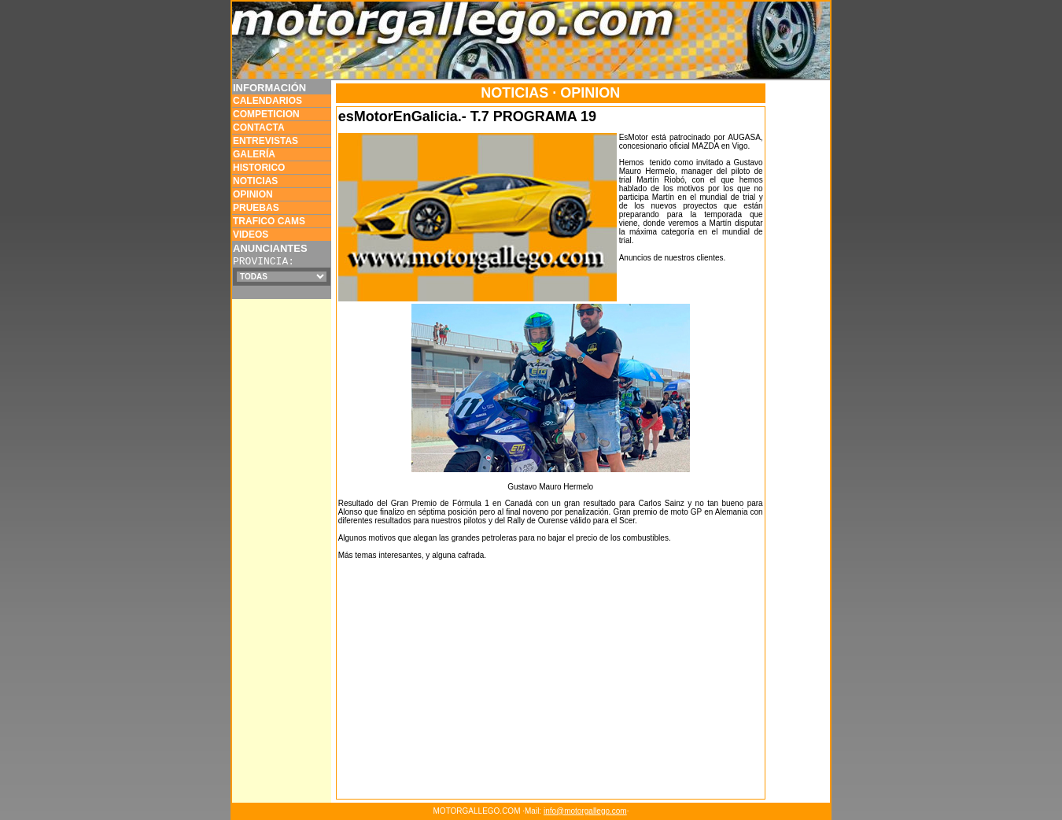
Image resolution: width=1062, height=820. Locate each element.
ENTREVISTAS (265, 140)
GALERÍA (254, 154)
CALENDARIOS (267, 100)
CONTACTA (259, 127)
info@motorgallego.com (585, 811)
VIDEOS (250, 234)
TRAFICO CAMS (269, 221)
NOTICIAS (255, 181)
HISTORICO (259, 167)
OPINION (253, 194)
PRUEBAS (256, 207)
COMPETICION (266, 114)
